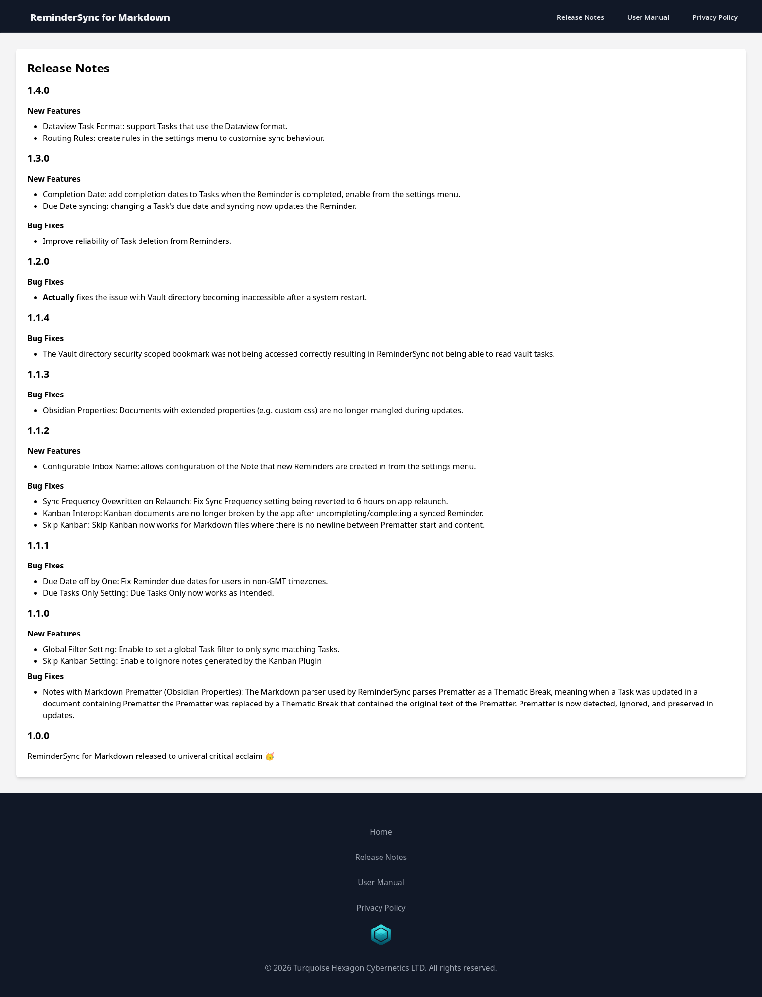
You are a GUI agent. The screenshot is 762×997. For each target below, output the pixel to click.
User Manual (648, 17)
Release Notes (580, 17)
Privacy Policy (715, 17)
